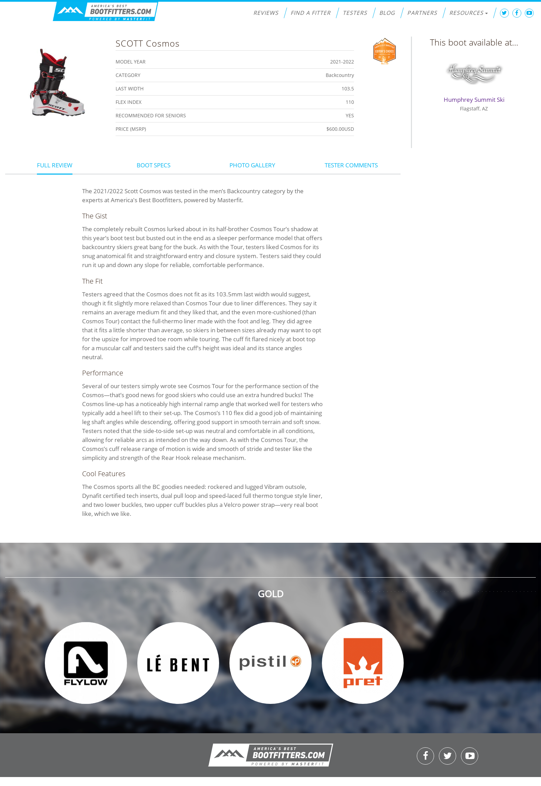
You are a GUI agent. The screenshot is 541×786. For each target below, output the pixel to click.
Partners (422, 13)
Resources (468, 13)
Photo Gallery (252, 165)
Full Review (54, 165)
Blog (387, 13)
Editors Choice (384, 50)
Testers (355, 13)
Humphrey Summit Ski (474, 100)
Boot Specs (153, 165)
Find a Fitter (311, 13)
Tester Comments (351, 165)
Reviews (265, 13)
